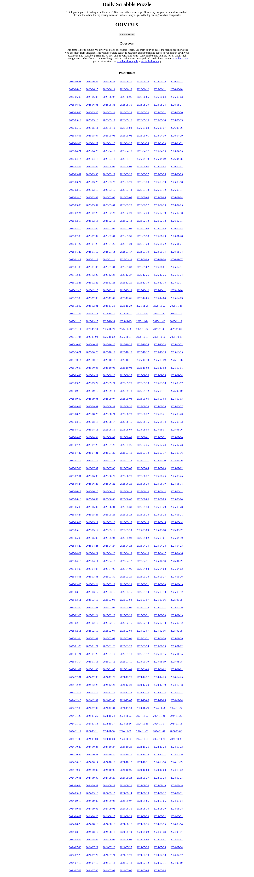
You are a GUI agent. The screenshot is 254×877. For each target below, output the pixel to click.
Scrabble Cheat (180, 58)
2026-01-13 (75, 259)
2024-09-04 (177, 800)
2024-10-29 (75, 746)
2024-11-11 (92, 731)
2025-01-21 (75, 654)
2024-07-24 (177, 847)
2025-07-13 (109, 460)
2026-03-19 (160, 182)
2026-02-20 (143, 213)
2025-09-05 (143, 398)
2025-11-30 (109, 305)
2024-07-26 (143, 847)
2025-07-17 (160, 452)
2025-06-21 (126, 483)
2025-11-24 (92, 313)
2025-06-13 (143, 491)
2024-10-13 (109, 762)
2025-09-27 (126, 375)
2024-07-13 (126, 862)
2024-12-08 (109, 700)
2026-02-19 (160, 213)
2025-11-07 (142, 329)
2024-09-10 (75, 800)
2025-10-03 (143, 367)
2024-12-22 (109, 685)
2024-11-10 (109, 731)
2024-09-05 (160, 800)
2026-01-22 (160, 244)
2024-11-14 (159, 723)
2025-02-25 (75, 615)
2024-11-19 (75, 723)
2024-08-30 (143, 808)
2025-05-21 (177, 514)
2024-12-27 (143, 677)
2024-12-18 (177, 685)
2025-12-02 (75, 305)
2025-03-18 (75, 592)
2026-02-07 (126, 228)
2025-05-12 (92, 530)
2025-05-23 (143, 514)
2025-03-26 (177, 576)
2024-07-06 (126, 870)
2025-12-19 (143, 282)
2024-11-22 (142, 715)
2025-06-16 (92, 491)
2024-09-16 (92, 793)
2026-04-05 (109, 166)
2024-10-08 (75, 770)
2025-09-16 (75, 391)
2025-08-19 (75, 421)
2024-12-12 (160, 692)
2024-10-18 (143, 754)
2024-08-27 (75, 816)
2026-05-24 (109, 112)
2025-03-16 (109, 592)
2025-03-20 (160, 584)
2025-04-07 (92, 568)
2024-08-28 (177, 808)
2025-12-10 (176, 290)
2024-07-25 (160, 847)
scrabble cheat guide (127, 61)
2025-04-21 (92, 553)
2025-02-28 (143, 607)
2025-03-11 (75, 599)
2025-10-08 (176, 360)
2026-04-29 (177, 135)
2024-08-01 (160, 839)
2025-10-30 (159, 336)
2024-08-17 (126, 824)
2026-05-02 (126, 135)
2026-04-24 (143, 143)
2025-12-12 (143, 290)
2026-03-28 (126, 174)
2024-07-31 (177, 839)
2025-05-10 (126, 530)
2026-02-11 (177, 220)
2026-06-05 (143, 97)
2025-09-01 (92, 406)
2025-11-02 (109, 336)
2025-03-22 (126, 584)
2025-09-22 (92, 383)
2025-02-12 (177, 623)
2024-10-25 (143, 746)
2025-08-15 (143, 421)
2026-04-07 (75, 166)
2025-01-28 (75, 646)
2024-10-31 (159, 739)
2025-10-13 (92, 360)
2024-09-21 (126, 785)
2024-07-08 (92, 870)
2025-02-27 (160, 607)
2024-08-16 (143, 824)
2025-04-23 (177, 545)
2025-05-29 (160, 507)
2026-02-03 (75, 236)
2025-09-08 (92, 398)
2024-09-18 (177, 785)
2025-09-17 (177, 383)
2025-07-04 (143, 468)
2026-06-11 (160, 89)
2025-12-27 (126, 274)
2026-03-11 (177, 189)
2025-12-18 (160, 282)
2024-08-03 (126, 839)
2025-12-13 (126, 290)
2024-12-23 (92, 685)
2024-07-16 (75, 862)
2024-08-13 (75, 832)
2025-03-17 (92, 592)
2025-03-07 (143, 599)
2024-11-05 (75, 739)
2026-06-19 (143, 81)
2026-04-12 (109, 159)
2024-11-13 (176, 723)
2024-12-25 (177, 677)
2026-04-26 (109, 143)
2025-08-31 (109, 406)
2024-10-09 (176, 762)
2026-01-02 (143, 267)
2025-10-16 (160, 352)
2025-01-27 (92, 646)
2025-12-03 (177, 298)
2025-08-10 (109, 429)
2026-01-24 (126, 244)
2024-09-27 (143, 777)
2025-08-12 (75, 429)
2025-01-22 (177, 646)
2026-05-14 (160, 120)
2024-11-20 (176, 715)
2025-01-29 (177, 638)
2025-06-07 (126, 499)
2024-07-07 (109, 870)
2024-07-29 (92, 847)
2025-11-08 (125, 329)
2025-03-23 (109, 584)
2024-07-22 (92, 855)
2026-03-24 (75, 182)
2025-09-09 (75, 398)
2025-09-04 (160, 398)
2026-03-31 (75, 174)
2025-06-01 (109, 507)
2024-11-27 (176, 708)
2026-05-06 (176, 127)
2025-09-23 (75, 383)
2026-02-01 (109, 236)
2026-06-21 (109, 81)
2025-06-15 (109, 491)
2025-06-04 (177, 499)
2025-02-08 (126, 630)
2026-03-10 (75, 197)
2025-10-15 (177, 352)
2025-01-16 (160, 654)
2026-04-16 (160, 151)
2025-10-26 (109, 344)
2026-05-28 (160, 104)
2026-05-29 (143, 104)
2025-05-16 (143, 522)
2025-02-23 (109, 615)
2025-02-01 (126, 638)
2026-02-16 (92, 220)
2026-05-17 (109, 120)
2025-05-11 (109, 530)
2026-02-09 (92, 228)
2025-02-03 (92, 638)
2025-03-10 (92, 599)
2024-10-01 (75, 777)
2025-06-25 (177, 476)
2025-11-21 (142, 313)
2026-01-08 (160, 259)
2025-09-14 (109, 391)
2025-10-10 (143, 360)
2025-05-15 (160, 522)
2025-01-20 (92, 654)
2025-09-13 (126, 391)
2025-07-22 (75, 452)
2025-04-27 (109, 545)
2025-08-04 (92, 437)
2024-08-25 (109, 816)
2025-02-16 (109, 623)
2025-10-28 (75, 344)
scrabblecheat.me (150, 61)
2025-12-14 (109, 290)
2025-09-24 (177, 375)
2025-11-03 (92, 336)
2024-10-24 (160, 746)
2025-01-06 (92, 669)
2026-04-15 (177, 151)
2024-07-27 (126, 847)
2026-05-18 (92, 120)
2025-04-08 (75, 568)
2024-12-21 (126, 685)
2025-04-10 (160, 561)
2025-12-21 (109, 282)
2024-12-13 (143, 692)
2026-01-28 (177, 236)
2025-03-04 (75, 607)
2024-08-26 (92, 816)
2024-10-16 (177, 754)
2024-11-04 (92, 739)
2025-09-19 (143, 383)
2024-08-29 (160, 808)
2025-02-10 (92, 630)
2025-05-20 (75, 522)
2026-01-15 (160, 251)
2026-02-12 (160, 220)
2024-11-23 (126, 715)
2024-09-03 (75, 808)
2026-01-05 (92, 267)
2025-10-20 (92, 352)
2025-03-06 (160, 599)
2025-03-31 (92, 576)
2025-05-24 (126, 514)
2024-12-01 (109, 708)
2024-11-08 (142, 731)
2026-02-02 (92, 236)
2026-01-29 (160, 236)
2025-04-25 (143, 545)
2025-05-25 (109, 514)
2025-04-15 (75, 561)
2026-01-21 (177, 244)
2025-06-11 (177, 491)
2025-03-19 (177, 584)
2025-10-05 (109, 367)
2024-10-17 (160, 754)
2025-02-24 (92, 615)
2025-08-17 (109, 421)
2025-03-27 (160, 576)
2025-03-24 (92, 584)
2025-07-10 (160, 460)
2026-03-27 (143, 174)
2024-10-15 (75, 762)
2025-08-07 (160, 429)
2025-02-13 (160, 623)
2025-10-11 (126, 360)
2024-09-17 (75, 793)
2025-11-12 (176, 321)
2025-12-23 (75, 282)
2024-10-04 (143, 770)
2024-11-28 (159, 708)
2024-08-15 (160, 824)
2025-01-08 (176, 661)
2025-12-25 (160, 274)
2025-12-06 (126, 298)
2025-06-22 (109, 483)
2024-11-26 (75, 715)
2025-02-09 (109, 630)
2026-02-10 (75, 228)
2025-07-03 (160, 468)
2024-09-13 (143, 793)
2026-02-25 (177, 205)
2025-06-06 (143, 499)
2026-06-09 (75, 97)
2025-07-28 (92, 445)
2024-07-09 (75, 870)
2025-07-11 (143, 460)
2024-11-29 (143, 708)
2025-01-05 (109, 669)
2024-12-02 (92, 708)
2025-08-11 (92, 429)
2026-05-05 (75, 135)
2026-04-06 (92, 166)
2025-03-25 (75, 584)
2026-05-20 (177, 112)
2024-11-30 (126, 708)
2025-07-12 (126, 460)
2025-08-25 (92, 414)
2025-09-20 (126, 383)
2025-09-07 (109, 398)
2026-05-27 (177, 104)
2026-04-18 (126, 151)
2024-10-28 (92, 746)
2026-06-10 (176, 89)
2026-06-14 (109, 89)
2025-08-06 (176, 429)
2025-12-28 (109, 274)
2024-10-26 (126, 746)
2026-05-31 (109, 104)
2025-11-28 (143, 305)
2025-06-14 (126, 491)
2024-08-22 (160, 816)
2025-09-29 (92, 375)
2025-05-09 (143, 530)
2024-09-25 (177, 777)
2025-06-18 (177, 483)
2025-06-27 (143, 476)
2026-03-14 (126, 189)
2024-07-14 (109, 862)
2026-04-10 (143, 159)
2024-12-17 (75, 692)
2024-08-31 (126, 808)
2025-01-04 (126, 669)
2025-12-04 (160, 298)
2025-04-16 (177, 553)
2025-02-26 (177, 607)
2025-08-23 (126, 414)
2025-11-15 (126, 321)
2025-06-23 (92, 483)
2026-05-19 (75, 120)
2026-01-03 (126, 267)
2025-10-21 (75, 352)
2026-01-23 (143, 244)
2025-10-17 (143, 352)
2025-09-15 (92, 391)
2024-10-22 (75, 754)
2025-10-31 (142, 336)
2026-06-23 (75, 81)
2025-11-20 (159, 313)
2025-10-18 (126, 352)
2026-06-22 (92, 81)
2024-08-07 (176, 832)
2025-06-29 (109, 476)
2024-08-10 (126, 832)
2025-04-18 (143, 553)
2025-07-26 (126, 445)
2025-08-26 (75, 414)
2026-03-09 (92, 197)
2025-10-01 (177, 367)
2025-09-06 (126, 398)
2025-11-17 (92, 321)
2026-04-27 (92, 143)
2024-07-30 (75, 847)
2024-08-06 (75, 839)
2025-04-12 (126, 561)
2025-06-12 (160, 491)
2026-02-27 (143, 205)
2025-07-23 (177, 445)
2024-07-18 (160, 855)
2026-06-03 (177, 97)
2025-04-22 (75, 553)
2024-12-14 (126, 692)
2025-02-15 (126, 623)
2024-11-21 (159, 715)
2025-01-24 (143, 646)
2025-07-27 (109, 445)
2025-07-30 (177, 437)
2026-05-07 (160, 127)
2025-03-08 (126, 599)
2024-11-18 (92, 723)
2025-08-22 (143, 414)
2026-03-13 (143, 189)
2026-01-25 (109, 244)
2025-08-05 (75, 437)
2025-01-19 (109, 654)
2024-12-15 (109, 692)
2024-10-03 (160, 770)
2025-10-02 (160, 367)
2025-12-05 (143, 298)
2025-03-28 (143, 576)
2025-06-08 (109, 499)
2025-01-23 (160, 646)
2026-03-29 (109, 174)
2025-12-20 (126, 282)
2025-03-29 (126, 576)
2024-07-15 (92, 862)
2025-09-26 (143, 375)
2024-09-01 (109, 808)
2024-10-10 (160, 762)
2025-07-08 (75, 468)
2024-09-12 (160, 793)
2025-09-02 (75, 406)
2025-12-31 (177, 267)
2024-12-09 (92, 700)
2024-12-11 (177, 692)
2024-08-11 (109, 832)
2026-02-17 (75, 220)
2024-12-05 (160, 700)
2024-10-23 (177, 746)
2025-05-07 (176, 530)
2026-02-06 (143, 228)
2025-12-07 (109, 298)
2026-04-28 (75, 143)
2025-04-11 (143, 561)
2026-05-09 (126, 127)
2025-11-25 (75, 313)
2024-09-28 (126, 777)
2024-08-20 (75, 824)
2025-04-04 (143, 568)
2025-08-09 (126, 429)
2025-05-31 (126, 507)
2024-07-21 (109, 855)
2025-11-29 (126, 305)
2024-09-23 (92, 785)
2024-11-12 (75, 731)
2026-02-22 (109, 213)
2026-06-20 (126, 81)
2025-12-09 (75, 298)
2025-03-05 (176, 599)
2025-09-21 (109, 383)
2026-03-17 (75, 189)
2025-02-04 (75, 638)
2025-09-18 (160, 383)
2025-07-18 (143, 452)
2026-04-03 (143, 166)
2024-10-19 (126, 754)
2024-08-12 (92, 832)
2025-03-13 (160, 592)
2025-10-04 (126, 367)
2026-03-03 (75, 205)
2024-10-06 (109, 770)
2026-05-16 (126, 120)
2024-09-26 (160, 777)
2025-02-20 (160, 615)
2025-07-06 (109, 468)
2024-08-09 (143, 832)
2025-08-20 (177, 414)
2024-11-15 (142, 723)
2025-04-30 (177, 538)
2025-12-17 (177, 282)
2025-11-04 (75, 336)
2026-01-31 (126, 236)
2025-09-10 (176, 391)
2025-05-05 (92, 538)
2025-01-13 (92, 661)
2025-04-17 (160, 553)
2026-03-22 (109, 182)
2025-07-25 (143, 445)
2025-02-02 (109, 638)
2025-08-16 (126, 421)
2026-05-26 (75, 112)
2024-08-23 (143, 816)
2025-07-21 (92, 452)
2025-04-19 (126, 553)
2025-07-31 (160, 437)
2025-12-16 (75, 290)
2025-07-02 (177, 468)
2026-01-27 (75, 244)
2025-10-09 (160, 360)
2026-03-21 (126, 182)
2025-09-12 (143, 391)
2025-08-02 (126, 437)
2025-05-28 (177, 507)
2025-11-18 (75, 321)
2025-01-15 (177, 654)
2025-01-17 (143, 654)
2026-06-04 (160, 97)
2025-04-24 (160, 545)
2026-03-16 (92, 189)
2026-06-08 (92, 97)
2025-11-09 (109, 329)
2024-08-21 (177, 816)
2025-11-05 (176, 329)
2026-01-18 (109, 251)
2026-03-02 (92, 205)
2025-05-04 (109, 538)
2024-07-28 (109, 847)
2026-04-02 (160, 166)
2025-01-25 (126, 646)
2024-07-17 (177, 855)
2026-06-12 (143, 89)
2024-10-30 (176, 739)
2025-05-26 (92, 514)
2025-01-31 (143, 638)
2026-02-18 (177, 213)
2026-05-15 (143, 120)
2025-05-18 (109, 522)
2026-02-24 (75, 213)
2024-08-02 (143, 839)
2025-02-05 (176, 630)
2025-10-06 (92, 367)
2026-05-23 (126, 112)
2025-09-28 (109, 375)
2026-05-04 (92, 135)
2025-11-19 (176, 313)
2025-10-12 (109, 360)
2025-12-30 (75, 274)
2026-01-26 (92, 244)
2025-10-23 (160, 344)
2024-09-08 (109, 800)
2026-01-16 (143, 251)
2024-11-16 (126, 723)
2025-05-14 (177, 522)
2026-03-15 (109, 189)
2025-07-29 (75, 445)
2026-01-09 (143, 259)
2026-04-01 (177, 166)
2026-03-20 (143, 182)
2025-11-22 (126, 313)
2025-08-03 (109, 437)
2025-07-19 (126, 452)
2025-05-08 (160, 530)
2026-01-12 (92, 259)
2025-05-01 (160, 538)
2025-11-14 (142, 321)
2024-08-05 (92, 839)
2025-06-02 (92, 507)
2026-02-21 (126, 213)
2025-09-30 (75, 375)
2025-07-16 (177, 452)
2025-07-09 (176, 460)
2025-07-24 (160, 445)
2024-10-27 (109, 746)
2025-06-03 (75, 507)
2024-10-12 (126, 762)
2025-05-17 (126, 522)
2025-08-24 (109, 414)
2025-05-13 (75, 530)
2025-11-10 (92, 329)
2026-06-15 (92, 89)
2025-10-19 (109, 352)
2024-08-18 (109, 824)
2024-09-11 (177, 793)
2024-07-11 (160, 862)
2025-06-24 (75, 483)
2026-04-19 (109, 151)
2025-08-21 (160, 414)
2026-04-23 (160, 143)
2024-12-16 (92, 692)
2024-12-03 (75, 708)
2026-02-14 (126, 220)
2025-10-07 (75, 367)
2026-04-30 (160, 135)
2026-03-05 (160, 197)
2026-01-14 (177, 251)
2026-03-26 (160, 174)
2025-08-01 (143, 437)
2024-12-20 (143, 685)
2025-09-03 (177, 398)
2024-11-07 (159, 731)
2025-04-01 (75, 576)
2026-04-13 (92, 159)
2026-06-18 (160, 81)
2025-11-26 (176, 305)
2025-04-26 (126, 545)
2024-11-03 (109, 739)
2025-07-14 (92, 460)
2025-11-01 (126, 336)
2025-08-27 (177, 406)
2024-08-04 (109, 839)
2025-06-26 (160, 476)
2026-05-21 (160, 112)
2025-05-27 (75, 514)
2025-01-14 (75, 661)
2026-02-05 (160, 228)
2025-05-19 (92, 522)
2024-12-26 (160, 677)
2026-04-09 (160, 159)
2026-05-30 (126, 104)
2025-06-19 (160, 483)
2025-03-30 (109, 576)
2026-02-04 (177, 228)
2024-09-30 (92, 777)
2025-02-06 (160, 630)
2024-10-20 (109, 754)
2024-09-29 (109, 777)
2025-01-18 (126, 654)
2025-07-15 (75, 460)
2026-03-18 (177, 182)
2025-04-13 (109, 561)
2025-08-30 (126, 406)
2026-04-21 (75, 151)
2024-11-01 (142, 739)
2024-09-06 (143, 800)
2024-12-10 (75, 700)
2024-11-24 (109, 715)
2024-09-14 (126, 793)
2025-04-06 (109, 568)
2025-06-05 (160, 499)
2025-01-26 (109, 646)
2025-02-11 (75, 630)
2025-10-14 (75, 360)
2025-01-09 (160, 661)
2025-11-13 (159, 321)
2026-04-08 (176, 159)
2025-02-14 (143, 623)
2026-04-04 (126, 166)
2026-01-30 (143, 236)
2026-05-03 (109, 135)
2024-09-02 (92, 808)
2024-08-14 (177, 824)
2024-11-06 (176, 731)
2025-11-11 (75, 329)
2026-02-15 (109, 220)
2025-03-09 (109, 599)
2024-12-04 (177, 700)
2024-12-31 (75, 677)
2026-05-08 (143, 127)
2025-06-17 (75, 491)
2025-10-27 (92, 344)
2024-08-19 (92, 824)
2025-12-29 (92, 274)
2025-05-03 (126, 538)
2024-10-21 (92, 754)
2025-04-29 (75, 545)
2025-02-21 (143, 615)
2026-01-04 (109, 267)
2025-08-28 (160, 406)
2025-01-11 (126, 661)
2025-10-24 (143, 344)
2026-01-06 (75, 267)
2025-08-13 (177, 421)
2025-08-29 (143, 406)
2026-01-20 (75, 251)
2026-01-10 (126, 259)
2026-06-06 (126, 97)
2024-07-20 (126, 855)
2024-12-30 (92, 677)
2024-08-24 (126, 816)
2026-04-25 (126, 143)
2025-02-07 (143, 630)
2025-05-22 (160, 514)
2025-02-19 (177, 615)
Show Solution (127, 34)
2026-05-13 (177, 120)
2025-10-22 (177, 344)
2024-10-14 (92, 762)
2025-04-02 (177, 568)
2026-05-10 (109, 127)
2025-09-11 (160, 391)
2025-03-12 (177, 592)
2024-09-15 (109, 793)
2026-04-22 (177, 143)
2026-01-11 (109, 259)
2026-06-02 (75, 104)
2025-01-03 (143, 669)
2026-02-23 (92, 213)
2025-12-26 (143, 274)
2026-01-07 (176, 259)
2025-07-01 (75, 476)
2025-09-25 (160, 375)
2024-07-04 (160, 870)
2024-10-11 (143, 762)
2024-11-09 (125, 731)
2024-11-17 (109, 723)
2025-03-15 (126, 592)
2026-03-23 (92, 182)
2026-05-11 (92, 127)
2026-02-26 (160, 205)
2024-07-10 (176, 862)
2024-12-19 (160, 685)
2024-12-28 (126, 677)
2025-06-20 (143, 483)
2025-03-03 (92, 607)
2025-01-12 (109, 661)
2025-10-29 (176, 336)
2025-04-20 (109, 553)
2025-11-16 (109, 321)
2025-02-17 (92, 623)
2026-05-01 (143, 135)
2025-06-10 (75, 499)
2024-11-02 (126, 739)
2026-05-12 (75, 127)
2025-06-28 (126, 476)
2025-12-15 (92, 290)
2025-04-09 (176, 561)
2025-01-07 (75, 669)
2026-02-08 (109, 228)
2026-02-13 (143, 220)
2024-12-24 (75, 685)
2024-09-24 (75, 785)
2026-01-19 (92, 251)
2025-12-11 (160, 290)
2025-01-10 (143, 661)
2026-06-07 (109, 97)
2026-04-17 (143, 151)
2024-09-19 (160, 785)
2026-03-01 (109, 205)
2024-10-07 (92, 770)
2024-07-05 (143, 870)
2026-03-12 (160, 189)
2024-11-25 (92, 715)
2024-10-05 (126, 770)
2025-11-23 (109, 313)
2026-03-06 (143, 197)
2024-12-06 (143, 700)
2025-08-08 (143, 429)
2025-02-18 (75, 623)
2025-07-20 (109, 452)
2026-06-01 (92, 104)
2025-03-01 (126, 607)
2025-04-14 (92, 561)
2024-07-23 (75, 855)
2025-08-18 (92, 421)
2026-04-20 (92, 151)
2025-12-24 (177, 274)
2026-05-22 (143, 112)
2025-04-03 (160, 568)
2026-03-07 (126, 197)
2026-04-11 (126, 159)
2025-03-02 (109, 607)
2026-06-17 (177, 81)
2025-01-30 (160, 638)
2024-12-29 (109, 677)
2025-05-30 (143, 507)
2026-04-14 (75, 159)
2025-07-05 (126, 468)
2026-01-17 (126, 251)
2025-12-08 (92, 298)
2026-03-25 (177, 174)
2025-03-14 (143, 592)
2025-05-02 (143, 538)
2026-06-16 (75, 89)
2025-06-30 (92, 476)
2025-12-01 (92, 305)
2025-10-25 (126, 344)
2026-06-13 (126, 89)
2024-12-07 (126, 700)
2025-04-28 (92, 545)
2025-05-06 (75, 538)
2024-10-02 (177, 770)
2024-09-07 (126, 800)
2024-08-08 (160, 832)
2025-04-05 (126, 568)
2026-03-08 (109, 197)
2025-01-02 (160, 669)
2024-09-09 (92, 800)
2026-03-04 (177, 197)
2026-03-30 (92, 174)
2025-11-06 (159, 329)
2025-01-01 (177, 669)
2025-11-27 (159, 305)
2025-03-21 (143, 584)
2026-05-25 (92, 112)
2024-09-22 (109, 785)
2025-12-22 (92, 282)
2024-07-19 (143, 855)
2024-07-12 (143, 862)
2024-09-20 (143, 785)
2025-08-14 (160, 421)
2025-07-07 (92, 468)
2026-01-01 (160, 267)
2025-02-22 (126, 615)
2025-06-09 (92, 499)
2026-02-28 (126, 205)
